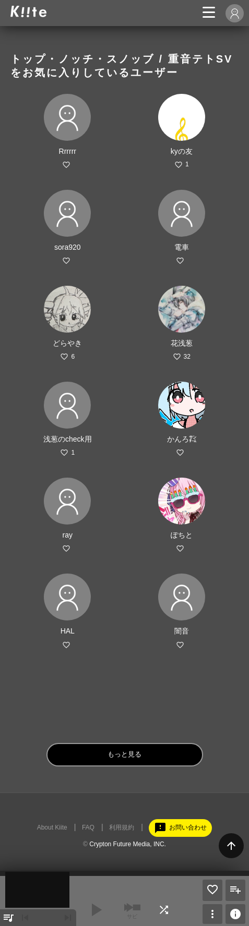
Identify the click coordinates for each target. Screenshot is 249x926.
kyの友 (182, 151)
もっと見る (124, 754)
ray (68, 535)
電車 (181, 247)
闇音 (181, 631)
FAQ (88, 827)
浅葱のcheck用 (67, 439)
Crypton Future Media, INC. (127, 844)
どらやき (67, 343)
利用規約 (121, 827)
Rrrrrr (67, 151)
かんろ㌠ (181, 439)
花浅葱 (182, 343)
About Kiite (52, 827)
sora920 (67, 247)
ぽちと (182, 535)
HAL (68, 631)
